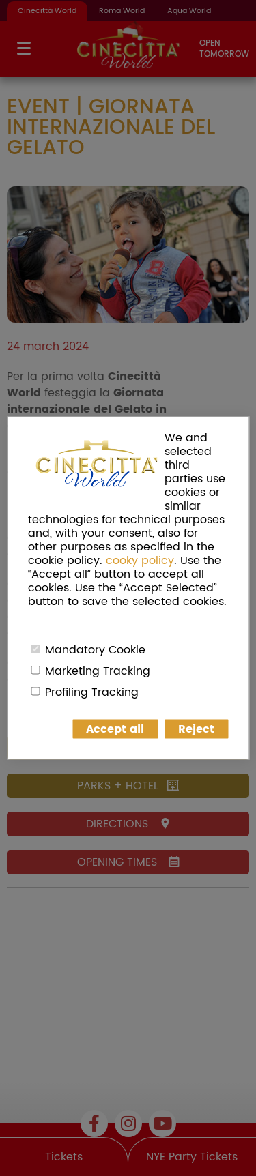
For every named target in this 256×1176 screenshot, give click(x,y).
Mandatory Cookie (95, 650)
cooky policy (140, 561)
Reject (196, 729)
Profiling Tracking (92, 692)
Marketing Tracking (97, 671)
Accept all (115, 729)
